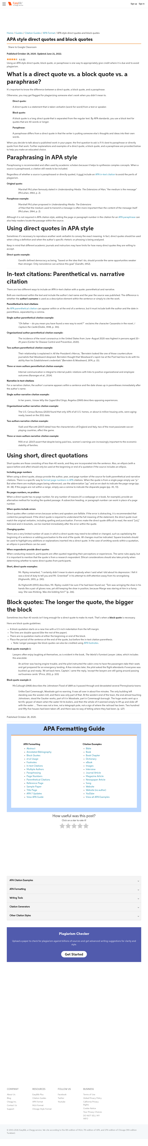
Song (88, 783)
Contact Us (12, 1105)
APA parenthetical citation (23, 309)
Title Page (32, 790)
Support (10, 1109)
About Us (11, 1095)
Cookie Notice (89, 1108)
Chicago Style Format (42, 1109)
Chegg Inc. (12, 1102)
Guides (19, 33)
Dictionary (91, 759)
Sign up (134, 4)
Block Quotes (33, 755)
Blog (9, 1098)
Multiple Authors (35, 769)
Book (88, 752)
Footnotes (32, 762)
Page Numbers (34, 776)
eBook (89, 762)
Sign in (142, 4)
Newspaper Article (95, 780)
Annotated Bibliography (39, 752)
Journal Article (93, 773)
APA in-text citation (105, 174)
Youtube (61, 1102)
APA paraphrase (127, 217)
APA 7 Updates (34, 794)
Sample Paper (34, 787)
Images (90, 766)
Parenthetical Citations (38, 780)
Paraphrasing (34, 773)
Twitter (61, 1098)
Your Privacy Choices (92, 1112)
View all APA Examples (98, 797)
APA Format (49, 33)
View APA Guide (35, 797)
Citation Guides (33, 33)
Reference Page (35, 783)
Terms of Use (89, 1095)
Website (90, 787)
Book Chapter (93, 755)
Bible (88, 749)
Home (10, 33)
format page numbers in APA (58, 480)
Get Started (74, 954)
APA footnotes (91, 643)
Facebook (62, 1095)
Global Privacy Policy (92, 1098)
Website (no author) (96, 790)
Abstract (31, 749)
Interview (91, 769)
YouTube (90, 794)
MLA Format (38, 1105)
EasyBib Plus (38, 1095)
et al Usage (32, 759)
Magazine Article (95, 776)
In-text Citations (35, 766)
